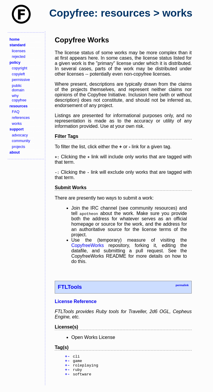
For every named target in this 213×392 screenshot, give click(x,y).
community (21, 140)
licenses (18, 51)
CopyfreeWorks (87, 245)
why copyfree (19, 97)
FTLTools (70, 287)
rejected (18, 56)
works (17, 123)
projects (18, 146)
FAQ (16, 111)
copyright (19, 68)
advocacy (20, 135)
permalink (181, 285)
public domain (18, 87)
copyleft (18, 74)
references (21, 117)
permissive (21, 79)
